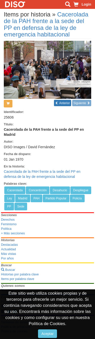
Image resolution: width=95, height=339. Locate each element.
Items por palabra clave (17, 279)
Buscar (8, 270)
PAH (36, 198)
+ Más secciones (13, 233)
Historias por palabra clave (20, 274)
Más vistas (8, 254)
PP (9, 206)
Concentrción (38, 190)
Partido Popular (56, 198)
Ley (9, 198)
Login (86, 4)
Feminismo (9, 224)
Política (6, 229)
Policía (77, 198)
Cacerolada (15, 190)
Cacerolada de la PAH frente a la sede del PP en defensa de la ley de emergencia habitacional (46, 24)
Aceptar (47, 334)
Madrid (22, 198)
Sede (20, 206)
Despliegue (80, 190)
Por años (7, 258)
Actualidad (8, 249)
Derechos (8, 219)
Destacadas (9, 245)
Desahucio (60, 190)
